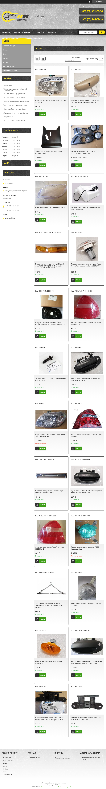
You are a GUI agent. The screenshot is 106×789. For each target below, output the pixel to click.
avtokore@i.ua (10, 218)
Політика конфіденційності (66, 787)
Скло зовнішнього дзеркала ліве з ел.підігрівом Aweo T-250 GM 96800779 (50, 323)
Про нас (40, 32)
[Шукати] (102, 32)
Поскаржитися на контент (49, 787)
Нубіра (5, 769)
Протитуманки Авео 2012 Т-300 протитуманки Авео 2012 (83, 152)
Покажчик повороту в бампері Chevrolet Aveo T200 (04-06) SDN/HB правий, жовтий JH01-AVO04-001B (50, 266)
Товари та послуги (22, 32)
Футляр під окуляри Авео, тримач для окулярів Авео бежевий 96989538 (85, 101)
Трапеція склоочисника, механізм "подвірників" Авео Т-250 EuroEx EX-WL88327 (49, 605)
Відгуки (5, 62)
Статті (5, 54)
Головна (6, 32)
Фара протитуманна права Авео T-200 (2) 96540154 (50, 101)
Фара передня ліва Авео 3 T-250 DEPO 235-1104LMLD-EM (50, 435)
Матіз (4, 766)
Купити (42, 114)
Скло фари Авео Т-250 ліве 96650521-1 (50, 208)
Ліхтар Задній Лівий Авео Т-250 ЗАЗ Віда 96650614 (86, 435)
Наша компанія (34, 758)
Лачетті (5, 763)
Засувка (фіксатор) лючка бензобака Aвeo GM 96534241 (51, 379)
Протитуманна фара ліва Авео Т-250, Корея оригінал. (85, 548)
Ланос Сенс (7, 758)
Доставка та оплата (11, 38)
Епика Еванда (8, 775)
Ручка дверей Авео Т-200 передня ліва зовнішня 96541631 (85, 379)
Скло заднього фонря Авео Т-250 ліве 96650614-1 (49, 548)
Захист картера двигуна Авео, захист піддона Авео (49, 152)
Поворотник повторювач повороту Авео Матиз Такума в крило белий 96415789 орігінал (86, 266)
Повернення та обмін (33, 38)
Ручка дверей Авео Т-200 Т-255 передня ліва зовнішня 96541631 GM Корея (86, 662)
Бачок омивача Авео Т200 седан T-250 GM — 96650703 (85, 209)
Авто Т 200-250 (8, 760)
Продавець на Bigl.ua (53, 785)
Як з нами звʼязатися (62, 758)
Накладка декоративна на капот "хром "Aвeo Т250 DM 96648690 (49, 492)
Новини (5, 50)
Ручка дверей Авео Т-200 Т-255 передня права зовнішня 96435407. (86, 492)
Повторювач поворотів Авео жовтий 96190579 (48, 662)
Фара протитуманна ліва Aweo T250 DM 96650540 (86, 604)
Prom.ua (63, 783)
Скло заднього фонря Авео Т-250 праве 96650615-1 (86, 323)
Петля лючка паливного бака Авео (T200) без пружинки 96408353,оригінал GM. (50, 719)
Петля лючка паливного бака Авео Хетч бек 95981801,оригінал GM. (86, 719)
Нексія (5, 772)
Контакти (52, 32)
